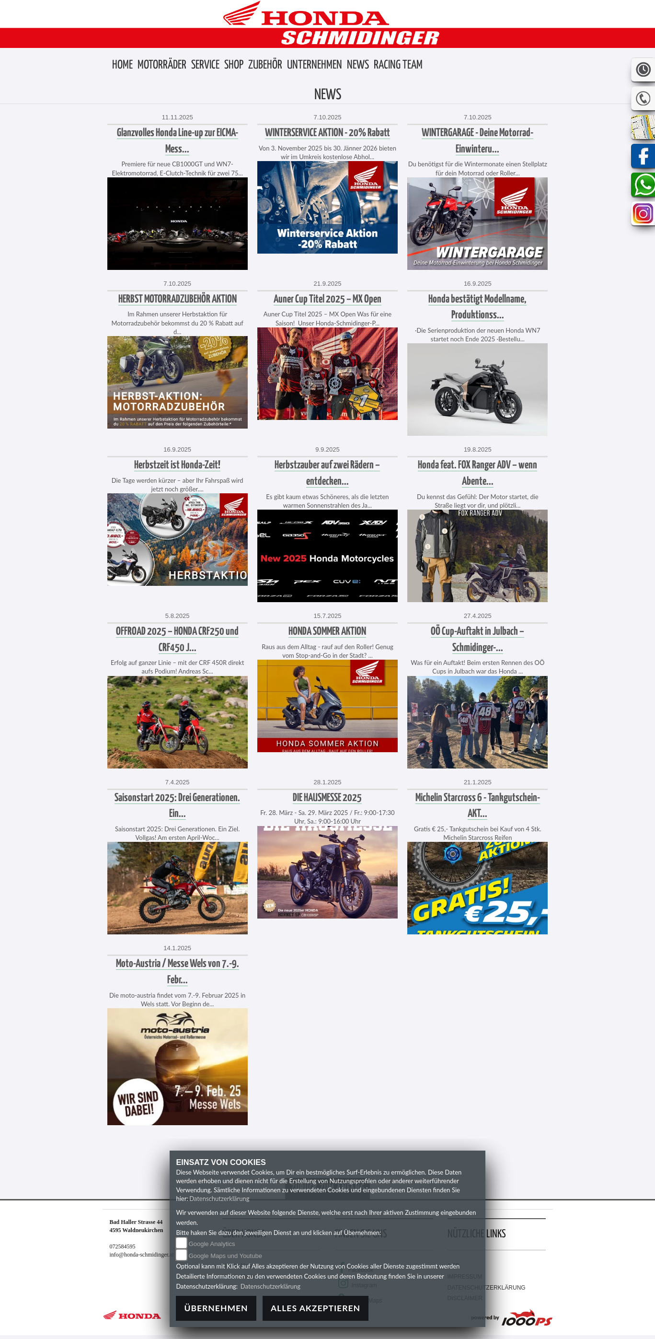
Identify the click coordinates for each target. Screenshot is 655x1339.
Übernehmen (216, 1308)
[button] (162, 65)
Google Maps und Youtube (225, 1255)
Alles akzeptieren (315, 1308)
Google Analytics (212, 1243)
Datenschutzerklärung (219, 1198)
